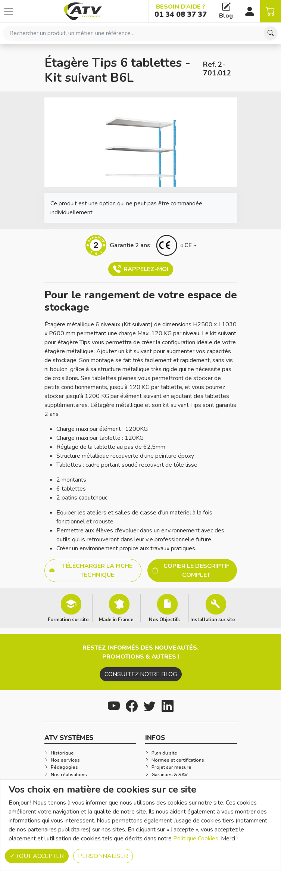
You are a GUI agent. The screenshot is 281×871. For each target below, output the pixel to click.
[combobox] (140, 33)
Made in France (116, 619)
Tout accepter (37, 856)
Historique (62, 753)
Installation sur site (212, 619)
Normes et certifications (178, 760)
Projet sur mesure (171, 767)
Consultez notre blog (140, 674)
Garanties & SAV (170, 774)
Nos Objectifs (164, 619)
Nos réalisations (69, 774)
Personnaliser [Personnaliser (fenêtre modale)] (103, 856)
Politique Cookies (195, 838)
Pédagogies (64, 767)
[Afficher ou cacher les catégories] (8, 11)
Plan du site (164, 753)
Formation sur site (68, 619)
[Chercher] (270, 33)
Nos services (65, 760)
